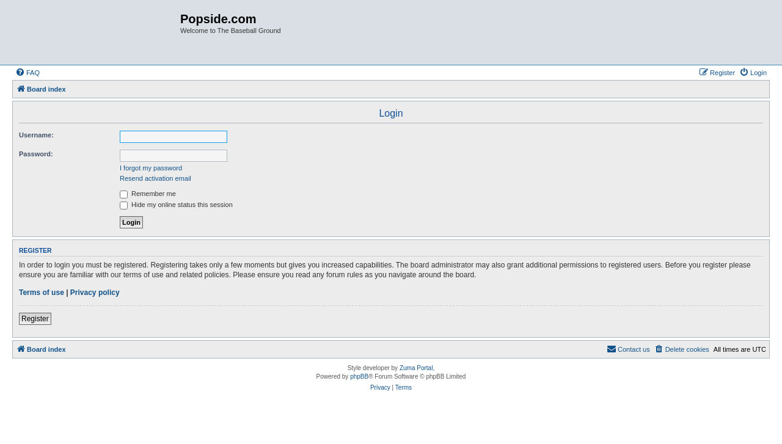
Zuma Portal (416, 368)
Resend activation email (155, 178)
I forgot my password (151, 168)
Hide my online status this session (176, 204)
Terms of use (41, 292)
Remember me (148, 193)
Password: (36, 154)
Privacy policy (95, 292)
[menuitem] (27, 72)
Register (35, 319)
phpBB (359, 376)
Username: (36, 135)
